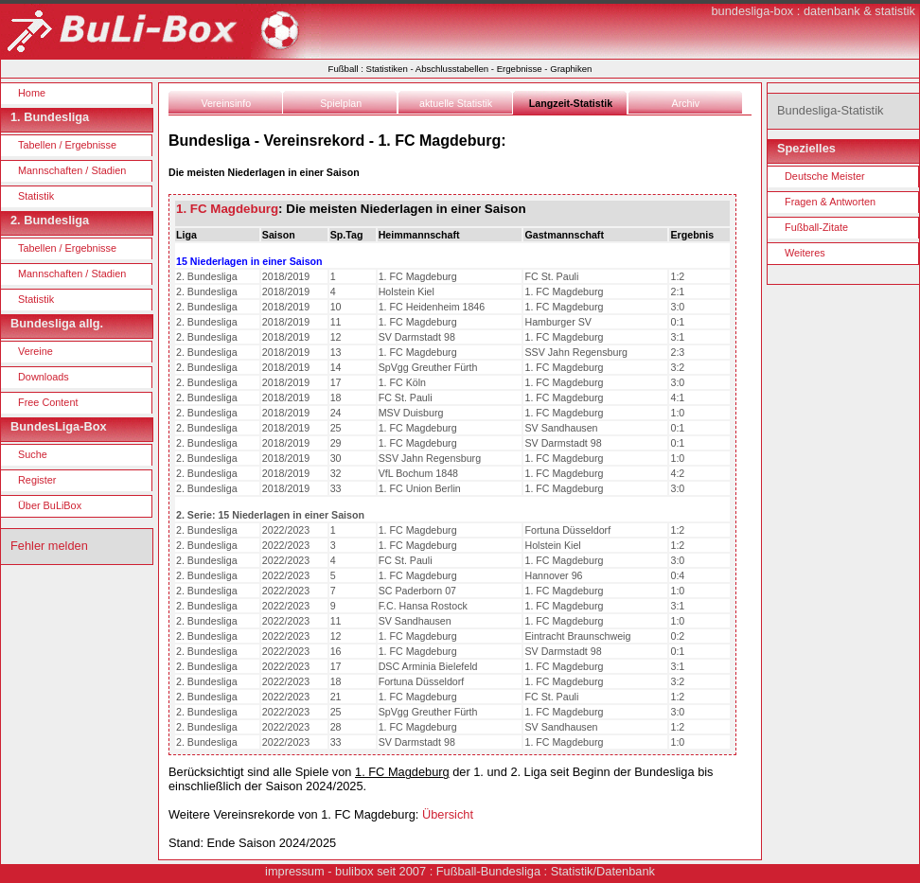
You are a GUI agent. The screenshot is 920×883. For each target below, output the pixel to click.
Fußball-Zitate (816, 227)
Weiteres (805, 252)
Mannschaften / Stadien (72, 170)
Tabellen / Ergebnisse (67, 144)
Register (37, 480)
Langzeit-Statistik (570, 103)
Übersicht (447, 814)
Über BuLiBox (49, 505)
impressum (295, 871)
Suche (32, 454)
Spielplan (341, 103)
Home (31, 92)
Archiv (686, 103)
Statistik (36, 196)
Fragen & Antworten (830, 201)
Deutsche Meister (825, 176)
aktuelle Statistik (455, 103)
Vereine (35, 351)
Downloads (43, 376)
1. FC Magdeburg (227, 209)
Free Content (48, 402)
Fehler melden (49, 546)
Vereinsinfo (226, 103)
